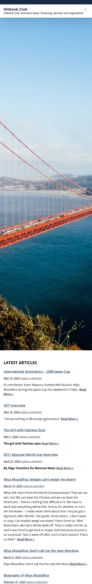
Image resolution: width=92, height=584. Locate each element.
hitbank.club (15, 9)
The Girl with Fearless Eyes (24, 430)
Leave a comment (31, 378)
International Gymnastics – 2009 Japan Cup (37, 371)
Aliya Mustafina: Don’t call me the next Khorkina (41, 550)
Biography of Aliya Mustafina (26, 575)
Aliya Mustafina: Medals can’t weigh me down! (40, 479)
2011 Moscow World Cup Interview (31, 454)
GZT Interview (14, 405)
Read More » (69, 419)
